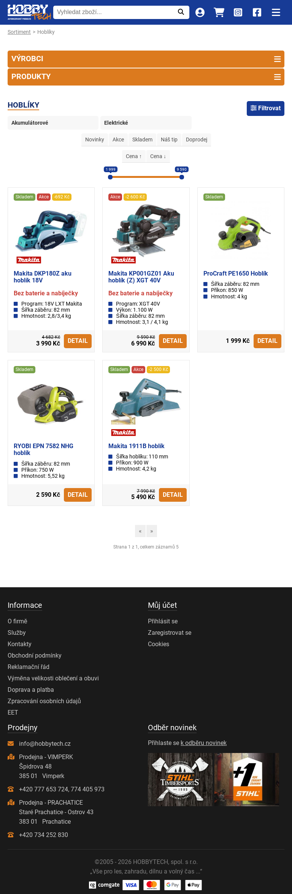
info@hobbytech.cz (45, 743)
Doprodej (196, 139)
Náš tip (169, 139)
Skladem (142, 139)
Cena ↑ (134, 156)
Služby (17, 632)
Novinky (94, 139)
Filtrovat (266, 108)
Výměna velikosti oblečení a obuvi (53, 678)
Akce (118, 139)
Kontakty (20, 644)
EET (13, 712)
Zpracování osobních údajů (44, 701)
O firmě (17, 621)
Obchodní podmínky (35, 655)
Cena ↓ (158, 156)
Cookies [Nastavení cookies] (158, 644)
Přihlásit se (163, 621)
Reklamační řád (28, 666)
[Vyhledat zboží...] (112, 12)
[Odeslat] (180, 12)
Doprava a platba (31, 689)
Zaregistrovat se (169, 632)
